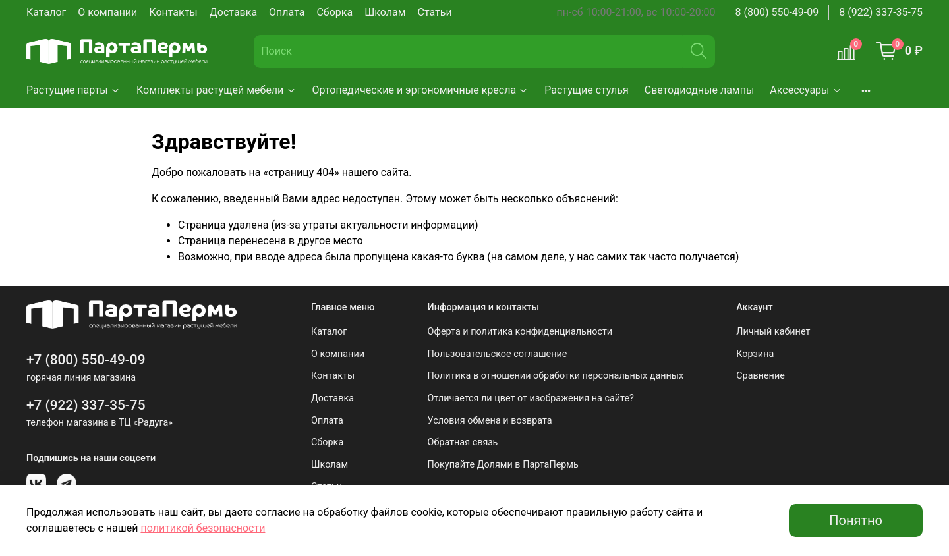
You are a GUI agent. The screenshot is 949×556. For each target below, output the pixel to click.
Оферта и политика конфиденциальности (520, 331)
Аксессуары (806, 90)
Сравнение (760, 375)
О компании (107, 12)
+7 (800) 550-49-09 (86, 360)
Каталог (46, 12)
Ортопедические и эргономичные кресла (420, 90)
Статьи (435, 12)
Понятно (855, 520)
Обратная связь (463, 442)
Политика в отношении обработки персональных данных (556, 375)
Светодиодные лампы (700, 90)
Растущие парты (73, 90)
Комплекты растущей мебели (216, 90)
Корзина (755, 354)
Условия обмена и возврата (490, 420)
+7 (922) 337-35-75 (86, 405)
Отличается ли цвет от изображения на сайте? (531, 398)
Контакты (173, 12)
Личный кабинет (773, 331)
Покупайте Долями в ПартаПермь (503, 464)
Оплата (286, 12)
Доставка (233, 12)
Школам (384, 12)
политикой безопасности (202, 528)
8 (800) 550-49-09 (777, 12)
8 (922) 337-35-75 (881, 12)
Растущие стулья (586, 90)
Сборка (334, 12)
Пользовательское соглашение (497, 354)
